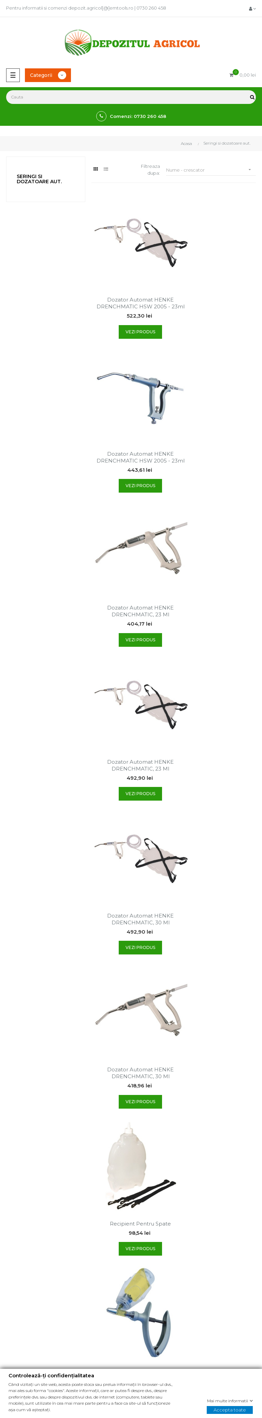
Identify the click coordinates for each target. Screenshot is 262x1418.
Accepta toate (230, 1409)
